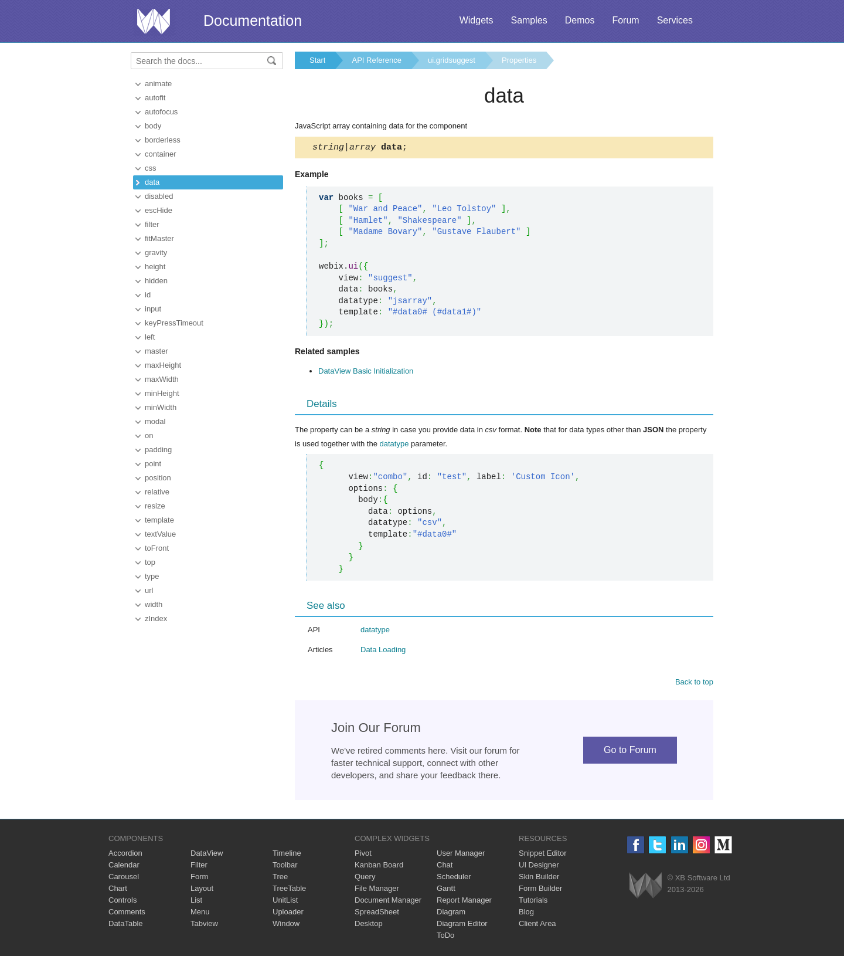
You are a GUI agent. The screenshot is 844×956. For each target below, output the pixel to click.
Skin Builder (539, 878)
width (153, 604)
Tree (280, 878)
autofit (155, 97)
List (196, 901)
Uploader (288, 913)
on (149, 435)
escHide (158, 210)
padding (158, 449)
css (150, 168)
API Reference (376, 60)
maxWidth (162, 379)
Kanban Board (379, 866)
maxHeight (163, 365)
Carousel (123, 878)
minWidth (160, 407)
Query (365, 878)
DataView (206, 854)
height (155, 266)
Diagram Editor (462, 925)
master (156, 351)
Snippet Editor (543, 854)
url (149, 590)
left (150, 337)
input (153, 308)
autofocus (161, 111)
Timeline (287, 854)
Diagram (451, 913)
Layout (201, 890)
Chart (117, 890)
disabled (159, 196)
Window (286, 925)
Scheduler (454, 878)
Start (317, 60)
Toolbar (285, 866)
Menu (200, 913)
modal (155, 421)
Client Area (537, 925)
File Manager (377, 890)
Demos (580, 20)
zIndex (156, 618)
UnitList (285, 901)
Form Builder (540, 890)
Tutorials (533, 901)
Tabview (204, 925)
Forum (625, 20)
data (152, 182)
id (148, 294)
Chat (444, 866)
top (150, 562)
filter (152, 224)
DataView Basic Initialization (365, 372)
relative (157, 491)
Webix (645, 887)
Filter (198, 866)
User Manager (461, 854)
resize (155, 505)
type (152, 576)
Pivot (363, 854)
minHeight (162, 393)
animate (158, 83)
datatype (394, 445)
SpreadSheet (377, 913)
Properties (519, 60)
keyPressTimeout (174, 322)
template (159, 520)
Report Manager (464, 901)
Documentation (252, 20)
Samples (529, 20)
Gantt (446, 890)
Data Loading (383, 651)
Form (199, 878)
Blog (526, 913)
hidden (156, 280)
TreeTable (289, 890)
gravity (156, 252)
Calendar (123, 866)
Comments (126, 913)
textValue (160, 534)
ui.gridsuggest (451, 60)
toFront (157, 548)
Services (675, 20)
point (153, 463)
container (160, 154)
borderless (163, 139)
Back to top (694, 683)
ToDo (445, 937)
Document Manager (388, 901)
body (153, 125)
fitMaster (159, 238)
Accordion (125, 854)
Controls (122, 901)
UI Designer (539, 866)
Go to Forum (630, 752)
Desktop (369, 925)
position (158, 477)
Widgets (477, 20)
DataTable (125, 925)
